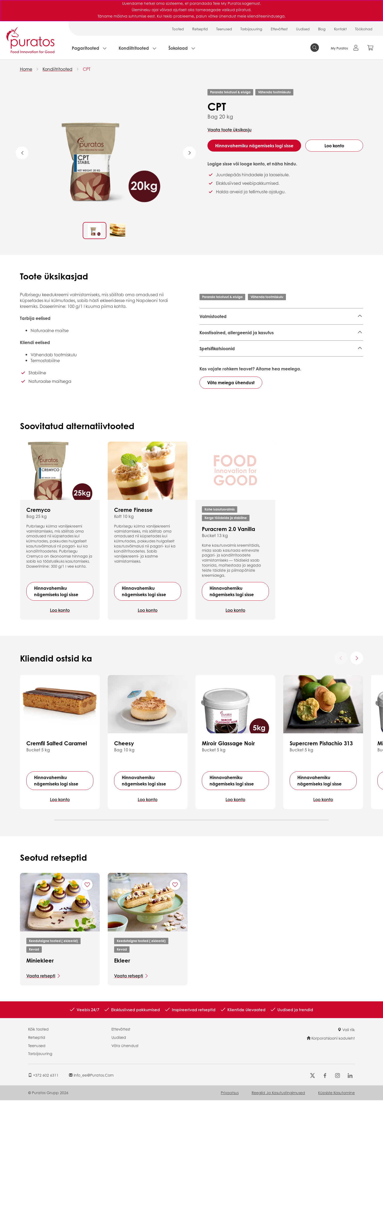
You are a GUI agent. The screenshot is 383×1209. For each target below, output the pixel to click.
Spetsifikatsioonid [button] (217, 414)
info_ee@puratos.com (91, 1183)
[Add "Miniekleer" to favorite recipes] (87, 993)
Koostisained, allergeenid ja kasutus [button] (236, 368)
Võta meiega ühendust (231, 491)
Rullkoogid (210, 345)
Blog (322, 28)
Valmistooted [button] (213, 316)
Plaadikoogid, (229, 330)
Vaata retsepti (40, 1084)
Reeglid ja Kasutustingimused (278, 1201)
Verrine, (337, 337)
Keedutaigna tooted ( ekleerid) (53, 1049)
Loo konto (334, 146)
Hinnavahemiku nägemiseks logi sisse (254, 146)
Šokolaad (178, 48)
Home (26, 69)
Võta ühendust (125, 1154)
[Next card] (356, 766)
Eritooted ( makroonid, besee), (276, 330)
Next (189, 153)
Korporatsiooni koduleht (331, 1146)
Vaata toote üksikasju (229, 130)
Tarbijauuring (251, 28)
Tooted (178, 28)
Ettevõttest (279, 28)
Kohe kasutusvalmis (220, 618)
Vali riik (346, 1138)
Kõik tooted (38, 1137)
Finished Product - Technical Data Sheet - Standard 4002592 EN (270, 391)
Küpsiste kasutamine (336, 1201)
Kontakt (340, 28)
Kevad (34, 1058)
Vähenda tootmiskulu (274, 92)
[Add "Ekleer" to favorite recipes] (175, 993)
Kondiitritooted (134, 48)
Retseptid (200, 28)
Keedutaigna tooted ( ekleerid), (296, 337)
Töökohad (363, 28)
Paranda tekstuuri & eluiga (230, 92)
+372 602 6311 (43, 1183)
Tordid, (206, 330)
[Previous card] (341, 766)
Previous (22, 153)
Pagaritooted (85, 48)
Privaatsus (230, 1201)
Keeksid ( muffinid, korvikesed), (230, 337)
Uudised (303, 28)
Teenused (224, 28)
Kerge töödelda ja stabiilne (226, 626)
